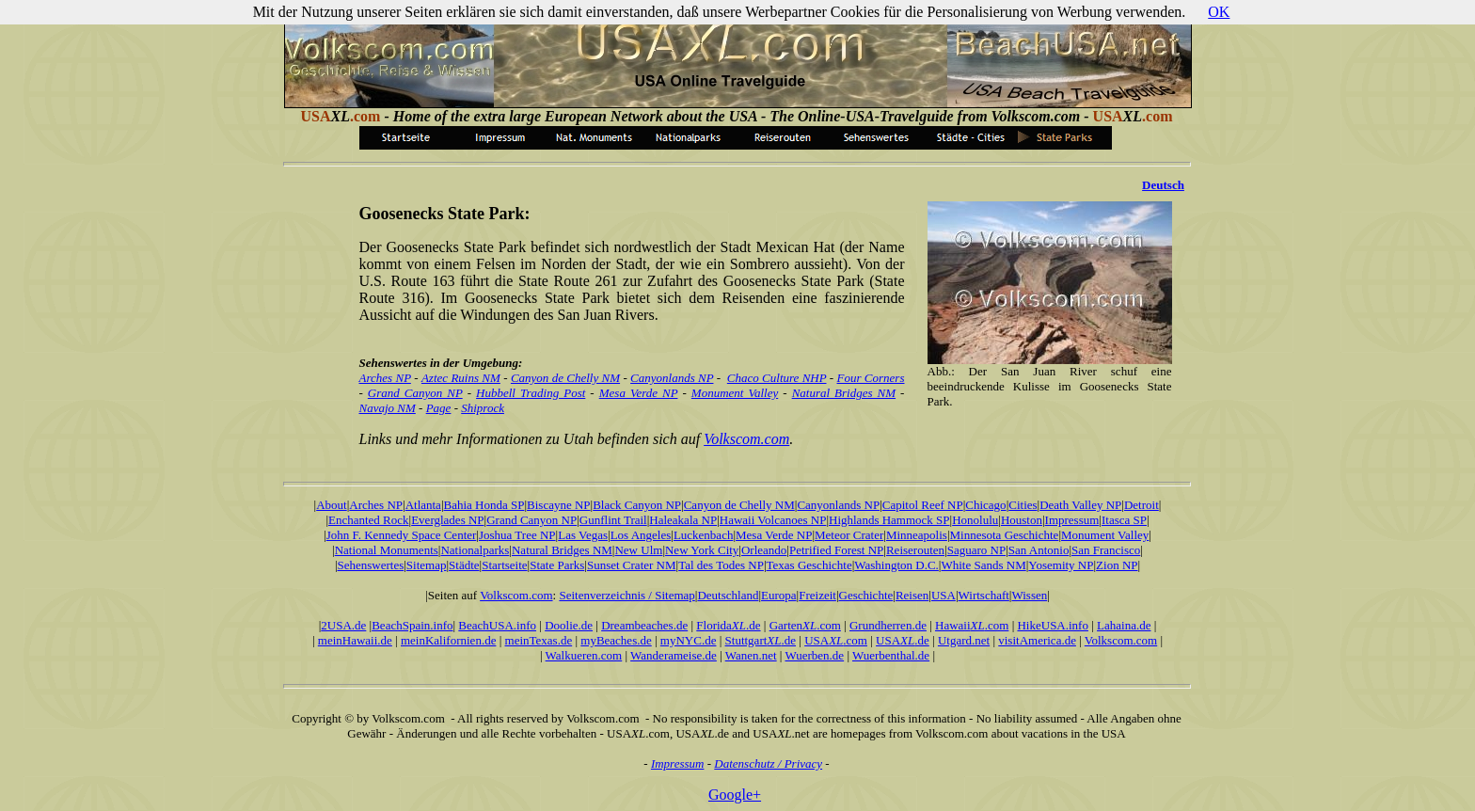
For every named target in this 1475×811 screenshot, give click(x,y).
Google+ (734, 795)
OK (1218, 12)
